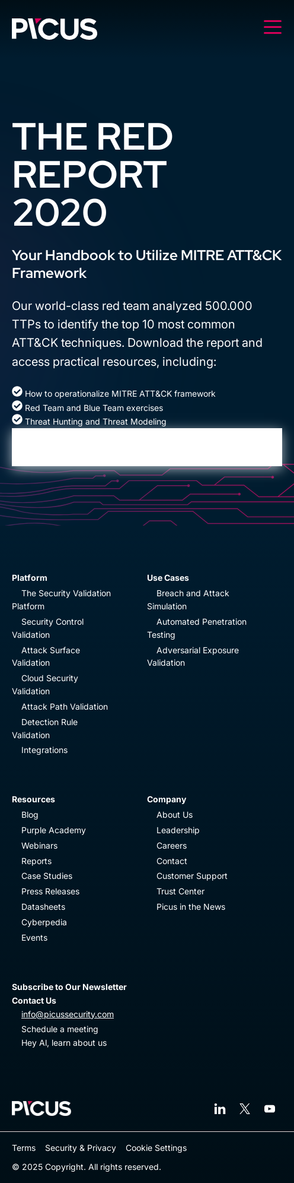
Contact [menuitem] (171, 861)
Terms (24, 1148)
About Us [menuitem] (174, 814)
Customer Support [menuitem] (192, 876)
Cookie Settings (156, 1148)
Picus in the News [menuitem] (190, 907)
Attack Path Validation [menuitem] (64, 706)
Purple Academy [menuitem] (53, 830)
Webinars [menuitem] (39, 845)
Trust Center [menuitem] (180, 891)
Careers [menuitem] (171, 845)
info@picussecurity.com (67, 1014)
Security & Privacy (80, 1148)
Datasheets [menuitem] (43, 907)
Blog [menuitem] (30, 814)
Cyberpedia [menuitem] (44, 922)
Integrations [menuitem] (44, 750)
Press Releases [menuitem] (50, 891)
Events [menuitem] (34, 937)
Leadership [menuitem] (178, 830)
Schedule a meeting (59, 1029)
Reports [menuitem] (36, 861)
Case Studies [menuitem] (46, 876)
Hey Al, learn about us (64, 1043)
